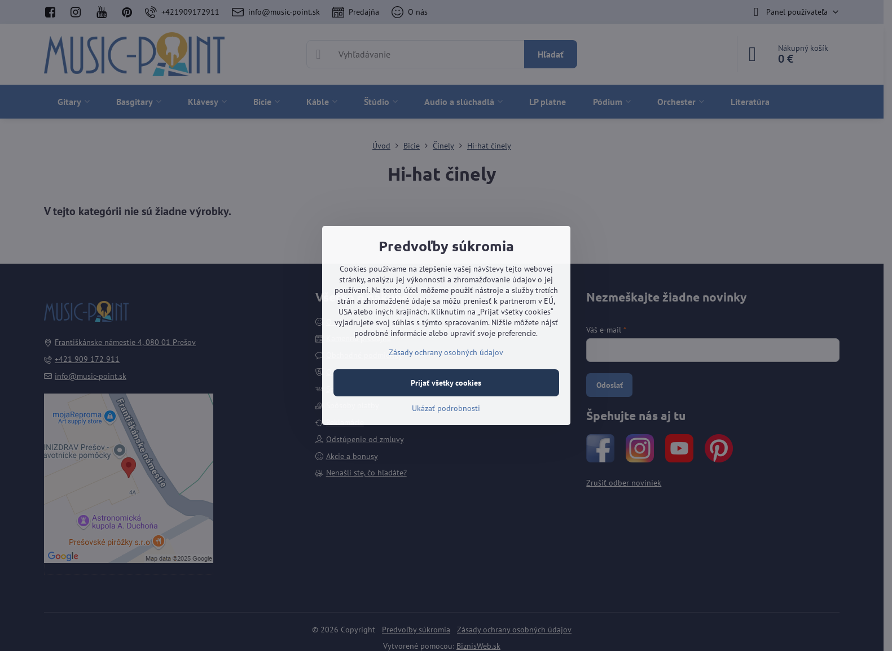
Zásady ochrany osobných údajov (446, 352)
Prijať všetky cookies (446, 383)
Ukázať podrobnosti (446, 408)
